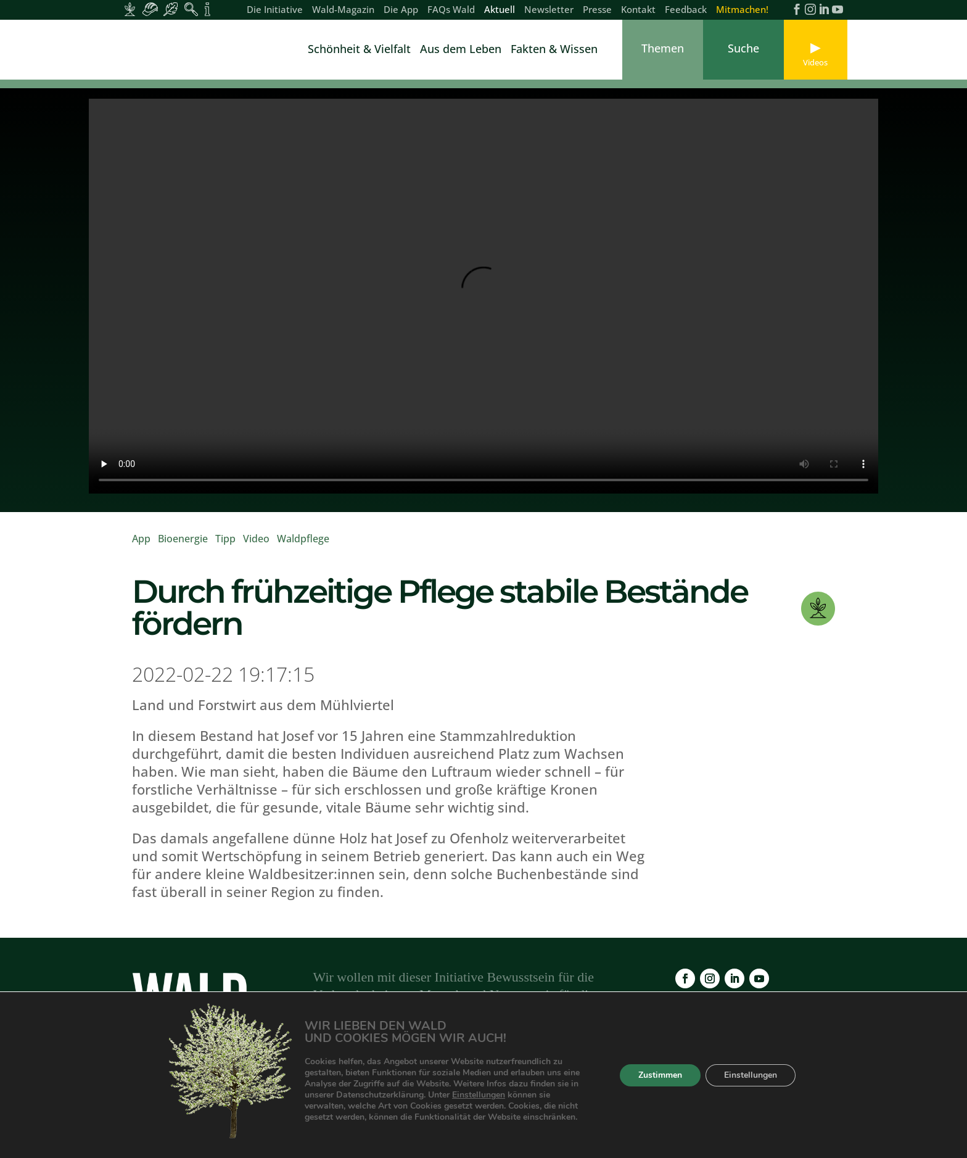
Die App (401, 10)
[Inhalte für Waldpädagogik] (191, 9)
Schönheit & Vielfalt (359, 50)
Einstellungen (508, 1095)
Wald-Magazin (343, 10)
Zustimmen (658, 1075)
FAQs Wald (451, 10)
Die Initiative (275, 10)
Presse (597, 10)
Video (256, 546)
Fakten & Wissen (554, 50)
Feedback (686, 10)
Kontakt (638, 10)
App (141, 546)
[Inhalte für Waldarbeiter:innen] (150, 9)
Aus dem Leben (460, 50)
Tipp (225, 546)
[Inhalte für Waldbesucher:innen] (170, 9)
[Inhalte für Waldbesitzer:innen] (130, 9)
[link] (163, 50)
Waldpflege (303, 546)
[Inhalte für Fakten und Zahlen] (207, 9)
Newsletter (549, 10)
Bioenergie (183, 546)
